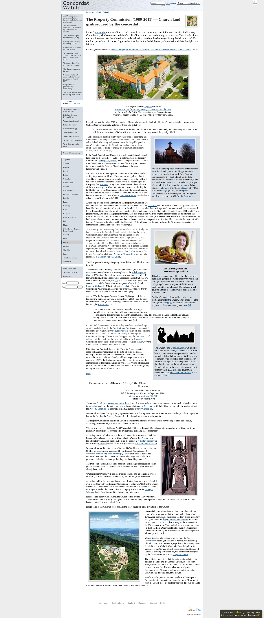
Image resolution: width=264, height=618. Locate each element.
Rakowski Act (181, 188)
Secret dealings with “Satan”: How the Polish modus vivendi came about (72, 56)
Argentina (67, 160)
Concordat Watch (93, 12)
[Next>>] (76, 103)
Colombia (66, 179)
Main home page (69, 268)
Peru (65, 239)
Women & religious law (72, 121)
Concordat (188, 196)
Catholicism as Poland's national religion (72, 48)
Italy (65, 221)
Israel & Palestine (69, 217)
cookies (237, 612)
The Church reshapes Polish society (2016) (71, 37)
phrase (159, 276)
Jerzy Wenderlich (144, 409)
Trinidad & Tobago (70, 258)
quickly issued (121, 331)
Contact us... (67, 276)
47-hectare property (146, 441)
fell (189, 305)
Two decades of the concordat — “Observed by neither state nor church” (72, 29)
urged (169, 302)
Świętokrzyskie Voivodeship (175, 519)
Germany (66, 206)
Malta (65, 225)
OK (258, 615)
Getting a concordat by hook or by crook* (71, 42)
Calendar (142, 603)
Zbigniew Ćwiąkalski (95, 286)
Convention (103, 304)
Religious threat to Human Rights (70, 116)
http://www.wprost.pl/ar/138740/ (143, 396)
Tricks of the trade (70, 133)
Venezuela (67, 262)
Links (162, 603)
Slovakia (66, 250)
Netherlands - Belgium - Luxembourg (72, 230)
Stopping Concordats (71, 136)
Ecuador (66, 198)
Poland (65, 242)
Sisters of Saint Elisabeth (146, 443)
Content (131, 603)
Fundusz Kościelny (179, 348)
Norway (66, 235)
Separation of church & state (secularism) (71, 110)
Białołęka (102, 443)
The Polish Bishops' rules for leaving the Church (72, 94)
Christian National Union (109, 257)
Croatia (66, 187)
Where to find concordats (72, 140)
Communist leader (128, 195)
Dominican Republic (70, 194)
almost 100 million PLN (180, 372)
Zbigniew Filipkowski (123, 254)
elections (104, 184)
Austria (66, 163)
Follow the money (70, 125)
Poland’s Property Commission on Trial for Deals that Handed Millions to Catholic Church (151, 49)
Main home (103, 603)
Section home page (70, 272)
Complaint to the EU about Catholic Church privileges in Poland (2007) (71, 78)
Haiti (65, 210)
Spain (65, 254)
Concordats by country (71, 153)
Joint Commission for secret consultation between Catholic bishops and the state (72, 19)
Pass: (70, 287)
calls (126, 286)
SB (107, 150)
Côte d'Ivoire (68, 183)
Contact (153, 603)
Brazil (65, 171)
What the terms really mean (71, 145)
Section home (118, 603)
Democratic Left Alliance (119, 403)
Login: (70, 283)
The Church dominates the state (71, 70)
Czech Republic (69, 190)
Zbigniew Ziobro (180, 554)
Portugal (66, 246)
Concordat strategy (70, 129)
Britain (65, 175)
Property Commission (99, 409)
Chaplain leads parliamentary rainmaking (68, 87)
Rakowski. (164, 188)
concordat (100, 32)
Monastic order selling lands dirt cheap (104, 453)
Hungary (66, 213)
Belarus (66, 167)
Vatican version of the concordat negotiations (71, 64)
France (65, 202)
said (116, 280)
